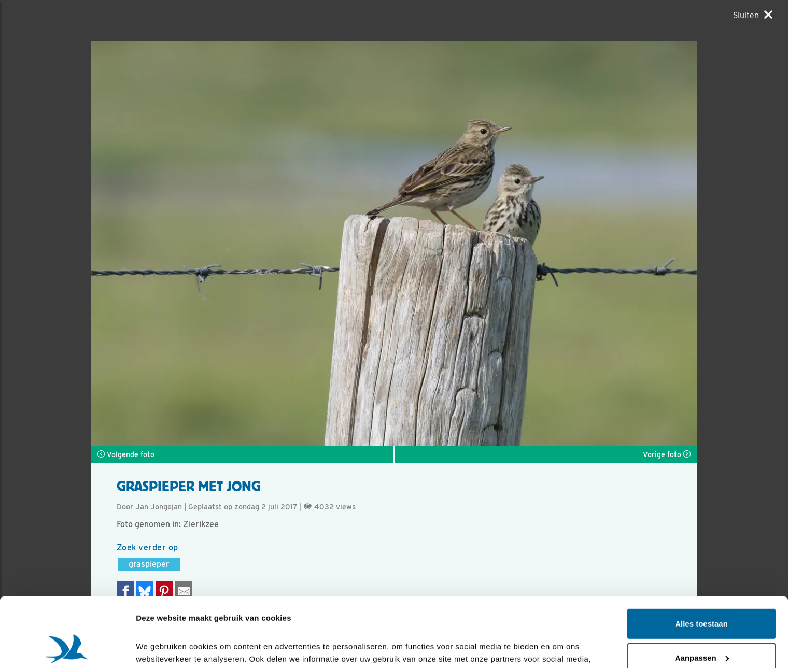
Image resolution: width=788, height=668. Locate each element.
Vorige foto (667, 454)
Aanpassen (702, 592)
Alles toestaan (701, 559)
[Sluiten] (752, 15)
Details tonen (160, 647)
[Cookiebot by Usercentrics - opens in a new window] (67, 648)
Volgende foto (125, 454)
